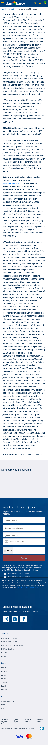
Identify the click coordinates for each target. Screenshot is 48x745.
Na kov (3, 656)
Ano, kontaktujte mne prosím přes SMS (19, 576)
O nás (3, 708)
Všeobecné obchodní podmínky (4, 721)
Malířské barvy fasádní (9, 638)
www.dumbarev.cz (11, 183)
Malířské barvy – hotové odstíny (12, 645)
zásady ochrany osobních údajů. (28, 587)
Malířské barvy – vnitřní (9, 642)
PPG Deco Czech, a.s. (19, 728)
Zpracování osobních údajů (28, 721)
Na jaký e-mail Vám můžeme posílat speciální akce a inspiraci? (24, 513)
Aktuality (11, 9)
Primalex (4, 668)
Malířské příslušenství (8, 649)
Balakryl (4, 671)
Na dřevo (4, 653)
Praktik (3, 686)
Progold (4, 690)
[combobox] (8, 550)
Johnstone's (5, 682)
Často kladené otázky (16, 721)
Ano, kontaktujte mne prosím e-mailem (18, 573)
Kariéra (3, 705)
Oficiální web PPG (7, 701)
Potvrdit (24, 558)
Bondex (4, 675)
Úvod (4, 9)
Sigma (3, 679)
